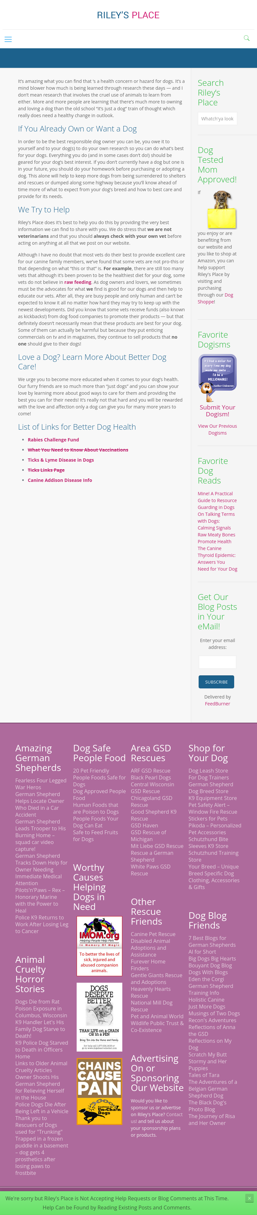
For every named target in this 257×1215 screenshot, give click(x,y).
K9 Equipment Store (213, 798)
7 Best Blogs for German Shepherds (212, 941)
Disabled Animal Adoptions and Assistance (150, 947)
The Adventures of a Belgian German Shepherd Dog (213, 1088)
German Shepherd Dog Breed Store (211, 788)
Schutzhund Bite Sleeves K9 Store (208, 843)
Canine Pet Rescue (153, 934)
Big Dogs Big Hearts (212, 958)
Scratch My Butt (208, 1054)
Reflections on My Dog (210, 1044)
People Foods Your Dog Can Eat (95, 822)
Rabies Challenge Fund (53, 440)
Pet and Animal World (157, 1016)
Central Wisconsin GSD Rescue (152, 788)
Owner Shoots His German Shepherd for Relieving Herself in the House (39, 1087)
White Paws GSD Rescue (151, 870)
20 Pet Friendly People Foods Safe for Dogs (99, 777)
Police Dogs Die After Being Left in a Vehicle (41, 1108)
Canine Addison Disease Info (60, 480)
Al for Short (202, 951)
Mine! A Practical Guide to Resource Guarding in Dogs (217, 500)
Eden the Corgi (206, 979)
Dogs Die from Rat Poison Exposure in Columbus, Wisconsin (41, 1008)
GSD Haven (144, 825)
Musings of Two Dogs (214, 1013)
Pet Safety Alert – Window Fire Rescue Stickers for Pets (213, 811)
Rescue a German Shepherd (152, 856)
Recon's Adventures (212, 1020)
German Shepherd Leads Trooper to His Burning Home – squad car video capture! (40, 835)
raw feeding (77, 282)
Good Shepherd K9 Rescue (153, 815)
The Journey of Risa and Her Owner (212, 1120)
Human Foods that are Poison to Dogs (96, 808)
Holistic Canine (206, 999)
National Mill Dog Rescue (152, 1006)
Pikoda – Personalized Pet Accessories (215, 829)
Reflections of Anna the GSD (212, 1030)
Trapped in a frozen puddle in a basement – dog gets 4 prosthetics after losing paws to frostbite (41, 1156)
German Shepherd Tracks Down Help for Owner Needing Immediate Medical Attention (41, 869)
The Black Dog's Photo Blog (207, 1106)
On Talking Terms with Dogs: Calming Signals (216, 521)
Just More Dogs (207, 1006)
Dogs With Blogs (208, 972)
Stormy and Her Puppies (208, 1065)
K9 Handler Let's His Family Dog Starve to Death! (40, 1029)
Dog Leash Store (208, 770)
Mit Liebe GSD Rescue (157, 846)
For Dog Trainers (209, 777)
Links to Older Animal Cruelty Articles (41, 1067)
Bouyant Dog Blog (210, 965)
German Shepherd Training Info (211, 989)
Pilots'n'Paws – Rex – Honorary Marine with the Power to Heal (40, 900)
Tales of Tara (204, 1075)
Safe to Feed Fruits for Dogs (95, 836)
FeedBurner (217, 703)
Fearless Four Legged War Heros (41, 784)
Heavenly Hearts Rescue (151, 992)
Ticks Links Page (46, 470)
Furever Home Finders (148, 965)
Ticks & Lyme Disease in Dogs (61, 460)
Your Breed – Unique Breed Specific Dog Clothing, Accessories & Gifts (214, 877)
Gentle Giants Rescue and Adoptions (156, 979)
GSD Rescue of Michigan (148, 836)
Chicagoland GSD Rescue (152, 801)
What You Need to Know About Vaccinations (78, 450)
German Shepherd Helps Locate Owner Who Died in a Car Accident (39, 804)
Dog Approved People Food (99, 795)
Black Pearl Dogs (151, 777)
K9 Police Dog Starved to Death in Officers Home (41, 1049)
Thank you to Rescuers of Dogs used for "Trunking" (39, 1125)
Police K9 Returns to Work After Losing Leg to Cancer (41, 924)
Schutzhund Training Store (213, 856)
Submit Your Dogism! (217, 410)
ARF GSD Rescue (151, 770)
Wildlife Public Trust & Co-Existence (157, 1027)
